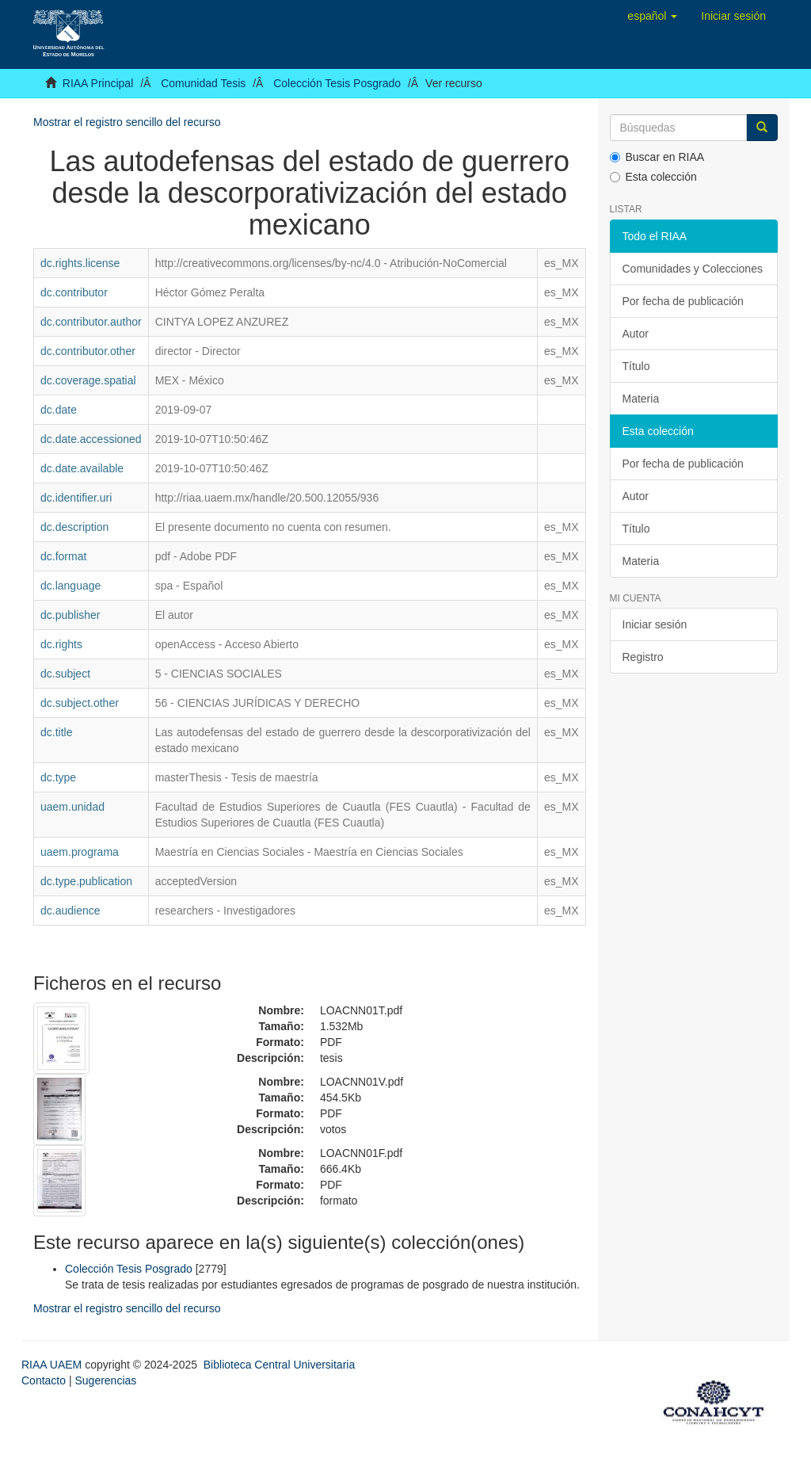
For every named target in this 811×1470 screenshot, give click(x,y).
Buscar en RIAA (657, 157)
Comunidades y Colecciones (693, 268)
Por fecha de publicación (683, 301)
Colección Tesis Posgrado (337, 83)
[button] (652, 16)
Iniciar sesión (655, 624)
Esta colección (653, 176)
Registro (643, 657)
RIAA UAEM (53, 1364)
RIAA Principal (98, 83)
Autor (636, 333)
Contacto (43, 1380)
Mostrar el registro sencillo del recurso (127, 122)
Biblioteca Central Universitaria (279, 1364)
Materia (641, 398)
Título (636, 366)
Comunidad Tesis (203, 83)
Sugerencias (105, 1380)
